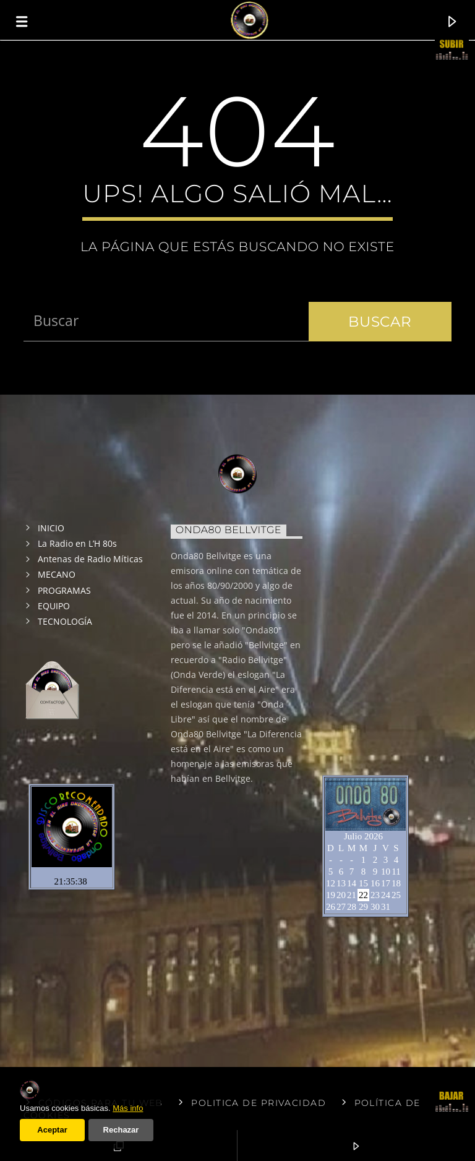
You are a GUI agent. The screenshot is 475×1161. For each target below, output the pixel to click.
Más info (128, 1108)
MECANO (56, 574)
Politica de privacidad (258, 1102)
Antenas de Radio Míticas (90, 559)
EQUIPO (54, 606)
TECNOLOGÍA (65, 621)
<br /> (379, 629)
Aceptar (52, 1129)
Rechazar (121, 1129)
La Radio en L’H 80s (77, 543)
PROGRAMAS (64, 590)
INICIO (51, 528)
